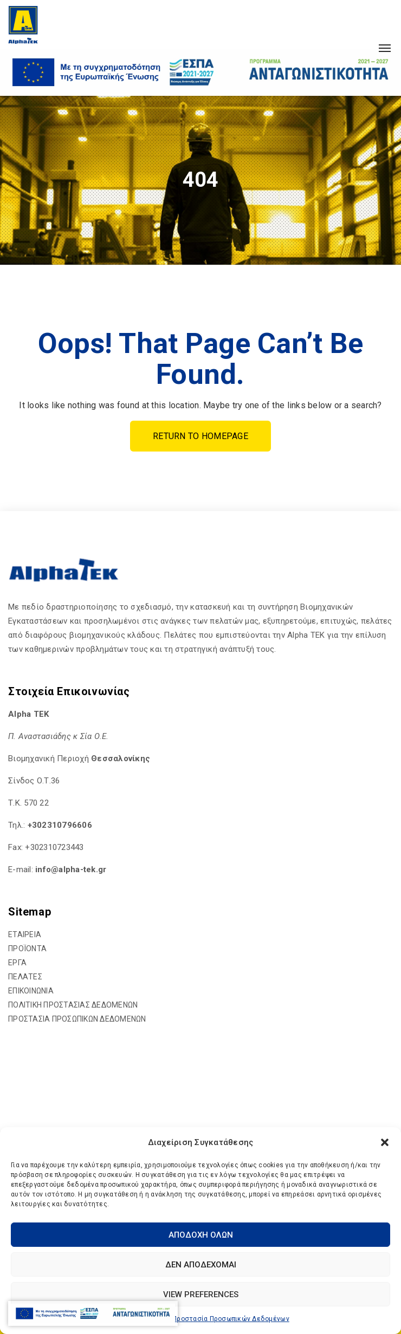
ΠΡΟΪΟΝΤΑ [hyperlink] (27, 948)
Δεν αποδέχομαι (200, 1265)
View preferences (200, 1294)
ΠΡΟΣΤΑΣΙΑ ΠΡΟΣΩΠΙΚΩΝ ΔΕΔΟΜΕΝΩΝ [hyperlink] (77, 1019)
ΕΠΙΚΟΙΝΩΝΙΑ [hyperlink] (31, 990)
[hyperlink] (23, 24)
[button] (384, 1142)
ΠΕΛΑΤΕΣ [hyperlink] (25, 976)
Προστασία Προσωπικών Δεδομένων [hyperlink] (230, 1319)
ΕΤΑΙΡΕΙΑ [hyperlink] (24, 934)
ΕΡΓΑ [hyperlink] (17, 962)
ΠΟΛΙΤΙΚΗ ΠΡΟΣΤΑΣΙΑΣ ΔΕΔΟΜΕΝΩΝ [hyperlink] (73, 1005)
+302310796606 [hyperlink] (60, 825)
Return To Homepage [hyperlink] (200, 436)
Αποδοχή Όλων (201, 1235)
